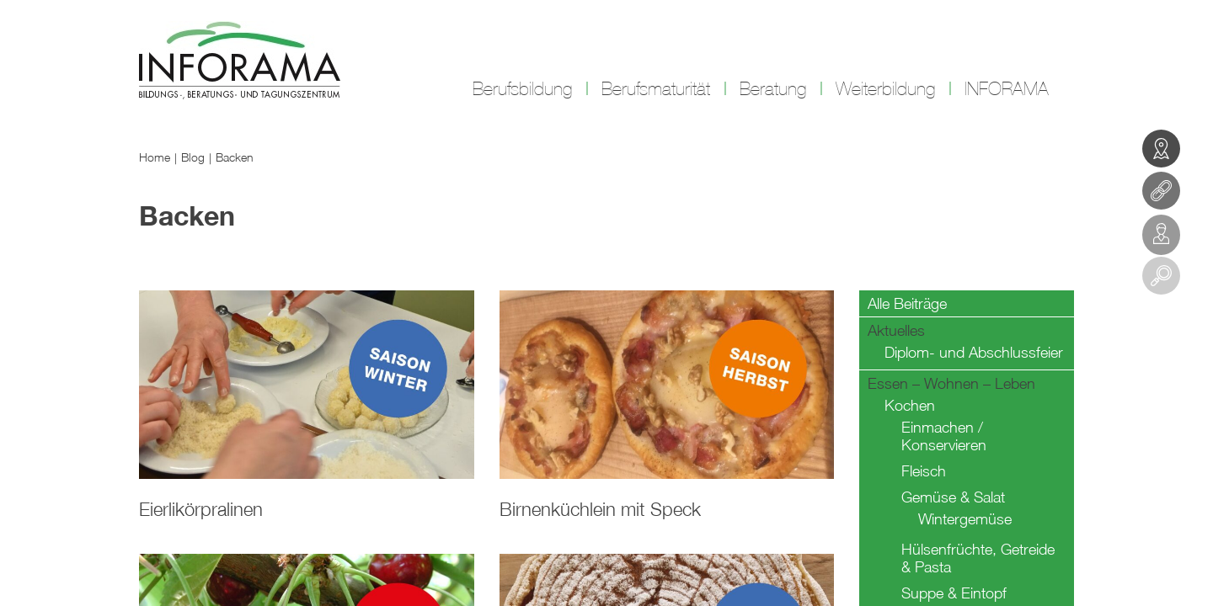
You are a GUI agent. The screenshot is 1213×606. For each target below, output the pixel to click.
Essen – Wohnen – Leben (951, 383)
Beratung (773, 89)
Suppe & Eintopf (954, 593)
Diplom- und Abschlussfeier (973, 352)
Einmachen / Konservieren (943, 436)
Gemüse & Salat (953, 497)
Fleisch (923, 471)
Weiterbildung (885, 89)
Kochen (909, 405)
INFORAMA (1007, 89)
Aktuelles (896, 330)
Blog (193, 157)
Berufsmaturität (655, 89)
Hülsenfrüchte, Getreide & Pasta (978, 558)
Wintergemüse (965, 519)
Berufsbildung (522, 89)
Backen (235, 157)
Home (154, 157)
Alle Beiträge (907, 303)
